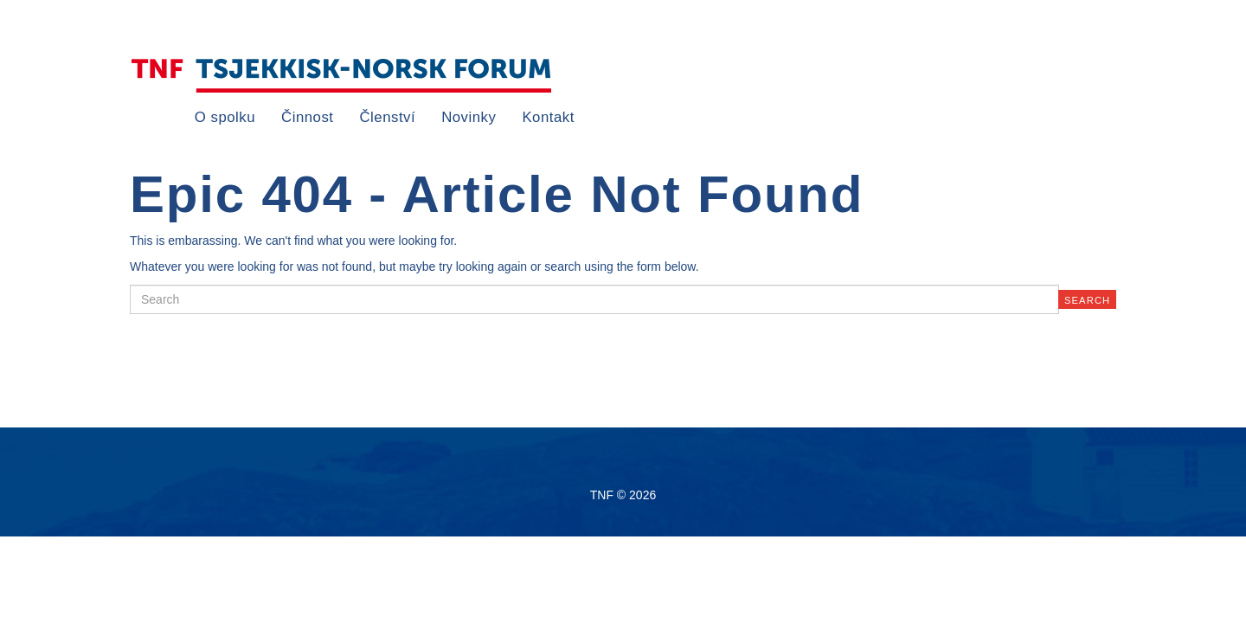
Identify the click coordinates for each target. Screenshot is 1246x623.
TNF (341, 74)
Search (1087, 300)
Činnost (307, 117)
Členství (388, 117)
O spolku (225, 117)
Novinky (468, 117)
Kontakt (548, 117)
